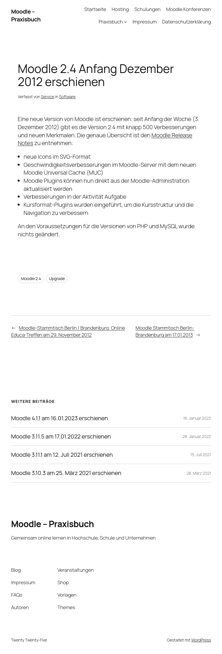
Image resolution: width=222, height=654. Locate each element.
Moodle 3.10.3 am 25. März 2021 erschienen (66, 473)
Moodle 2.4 (31, 278)
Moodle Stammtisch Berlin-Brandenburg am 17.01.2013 (165, 331)
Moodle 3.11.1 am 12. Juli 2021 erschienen (62, 455)
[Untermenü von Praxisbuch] (125, 21)
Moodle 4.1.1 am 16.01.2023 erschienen (59, 418)
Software (67, 96)
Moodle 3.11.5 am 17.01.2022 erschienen (61, 436)
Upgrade (57, 278)
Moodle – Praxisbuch (25, 15)
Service (47, 96)
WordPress (201, 640)
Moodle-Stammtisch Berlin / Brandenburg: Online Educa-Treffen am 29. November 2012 (68, 331)
